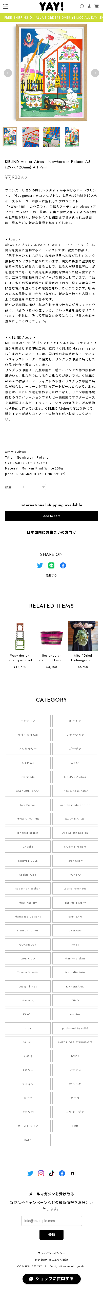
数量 (8, 487)
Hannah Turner (27, 930)
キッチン (75, 721)
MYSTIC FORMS (28, 819)
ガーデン (75, 749)
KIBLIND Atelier (75, 777)
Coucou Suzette (27, 972)
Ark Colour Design (75, 833)
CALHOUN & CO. (28, 791)
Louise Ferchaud (75, 888)
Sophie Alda (27, 875)
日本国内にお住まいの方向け (51, 532)
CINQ (75, 1000)
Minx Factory (28, 903)
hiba (28, 1028)
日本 (75, 1126)
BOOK (75, 1056)
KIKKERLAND (75, 986)
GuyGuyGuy (27, 945)
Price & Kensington (75, 791)
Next (95, 73)
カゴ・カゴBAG (27, 735)
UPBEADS (75, 930)
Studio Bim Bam (75, 847)
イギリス (28, 1070)
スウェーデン (75, 1112)
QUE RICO (28, 958)
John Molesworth (75, 903)
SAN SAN (75, 916)
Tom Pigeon (28, 805)
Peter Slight (75, 861)
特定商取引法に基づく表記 (51, 1260)
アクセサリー (28, 749)
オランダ (75, 1084)
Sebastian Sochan (27, 888)
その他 (27, 1056)
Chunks (28, 847)
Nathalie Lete (75, 972)
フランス (75, 1070)
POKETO (75, 875)
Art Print (28, 763)
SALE (27, 1140)
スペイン (28, 1084)
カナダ (75, 1098)
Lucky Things (28, 986)
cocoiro (75, 1014)
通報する (51, 575)
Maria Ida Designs (28, 916)
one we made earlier (75, 805)
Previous (8, 73)
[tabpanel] (51, 72)
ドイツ (27, 1098)
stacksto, (28, 1000)
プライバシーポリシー (52, 1253)
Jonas (75, 945)
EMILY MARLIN (75, 819)
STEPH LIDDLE (28, 861)
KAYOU (28, 1014)
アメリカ (28, 1112)
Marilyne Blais (75, 958)
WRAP (75, 763)
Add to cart (51, 516)
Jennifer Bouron (28, 833)
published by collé (75, 1028)
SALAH (28, 1042)
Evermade (28, 777)
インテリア (27, 721)
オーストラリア (27, 1126)
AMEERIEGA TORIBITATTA (75, 1042)
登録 (51, 1234)
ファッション (75, 735)
